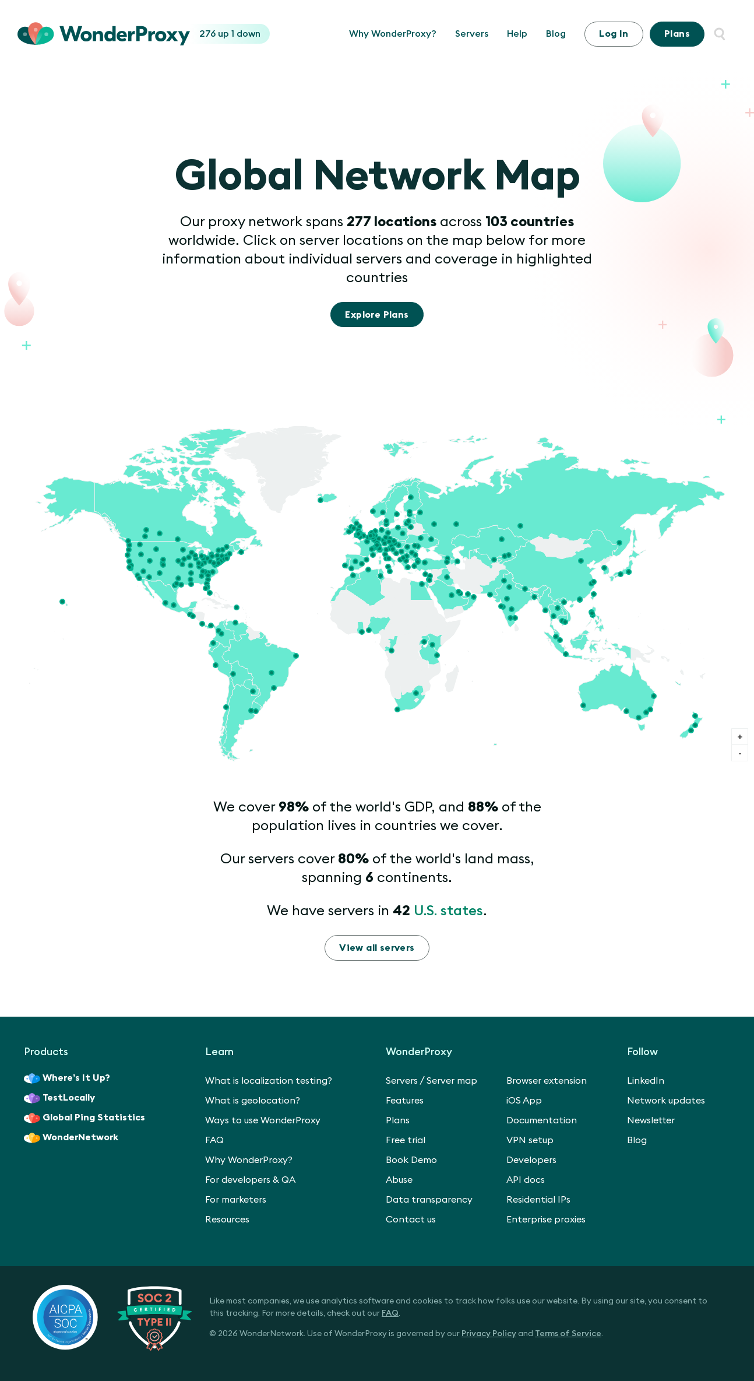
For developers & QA (250, 1180)
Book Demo (411, 1160)
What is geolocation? (252, 1100)
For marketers (235, 1199)
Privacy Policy (488, 1334)
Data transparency (429, 1199)
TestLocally (59, 1098)
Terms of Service (568, 1334)
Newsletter (651, 1120)
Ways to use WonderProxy (262, 1120)
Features (405, 1100)
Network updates (666, 1100)
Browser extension (546, 1080)
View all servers (376, 948)
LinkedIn (645, 1080)
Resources (227, 1219)
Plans (677, 33)
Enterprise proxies (546, 1219)
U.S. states (448, 911)
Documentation (541, 1120)
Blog (556, 33)
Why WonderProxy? (392, 33)
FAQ (214, 1140)
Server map (452, 1080)
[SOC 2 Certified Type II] (112, 1317)
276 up (215, 33)
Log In (613, 33)
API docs (525, 1180)
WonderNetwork (71, 1138)
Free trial (405, 1140)
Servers (471, 33)
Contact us (411, 1219)
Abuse (399, 1180)
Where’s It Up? (67, 1078)
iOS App (524, 1100)
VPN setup (530, 1140)
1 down (245, 33)
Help (517, 33)
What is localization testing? (268, 1080)
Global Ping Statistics (84, 1118)
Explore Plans (376, 314)
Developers (531, 1160)
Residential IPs (538, 1199)
